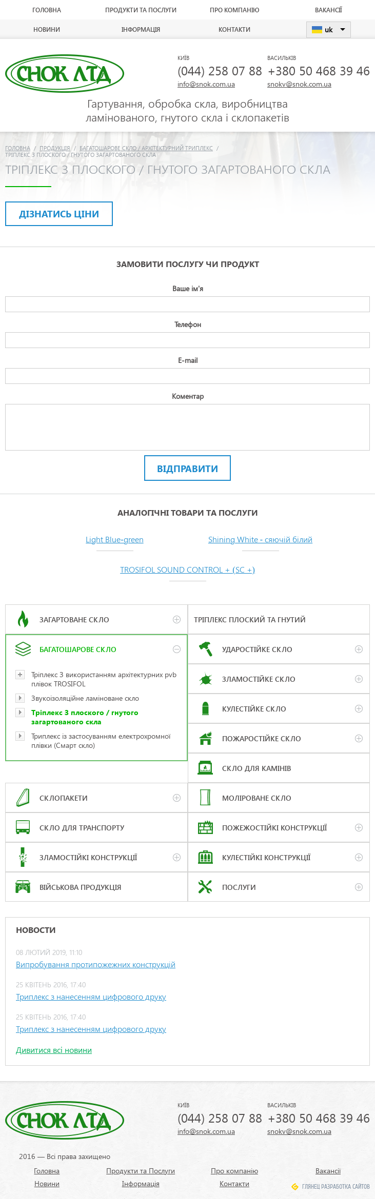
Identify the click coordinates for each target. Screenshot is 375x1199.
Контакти (234, 29)
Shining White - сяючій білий (260, 539)
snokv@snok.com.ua (299, 84)
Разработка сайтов (345, 1186)
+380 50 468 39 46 (318, 70)
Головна (46, 10)
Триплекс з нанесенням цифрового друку (91, 996)
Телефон (187, 324)
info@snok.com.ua (206, 84)
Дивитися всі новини (54, 1049)
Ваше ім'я (187, 288)
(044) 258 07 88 (219, 70)
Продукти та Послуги (140, 10)
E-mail (188, 360)
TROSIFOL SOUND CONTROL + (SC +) (187, 569)
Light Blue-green (114, 539)
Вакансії (328, 10)
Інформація (141, 29)
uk (328, 29)
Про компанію (234, 10)
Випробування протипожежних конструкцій (95, 964)
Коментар (188, 396)
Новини (46, 29)
